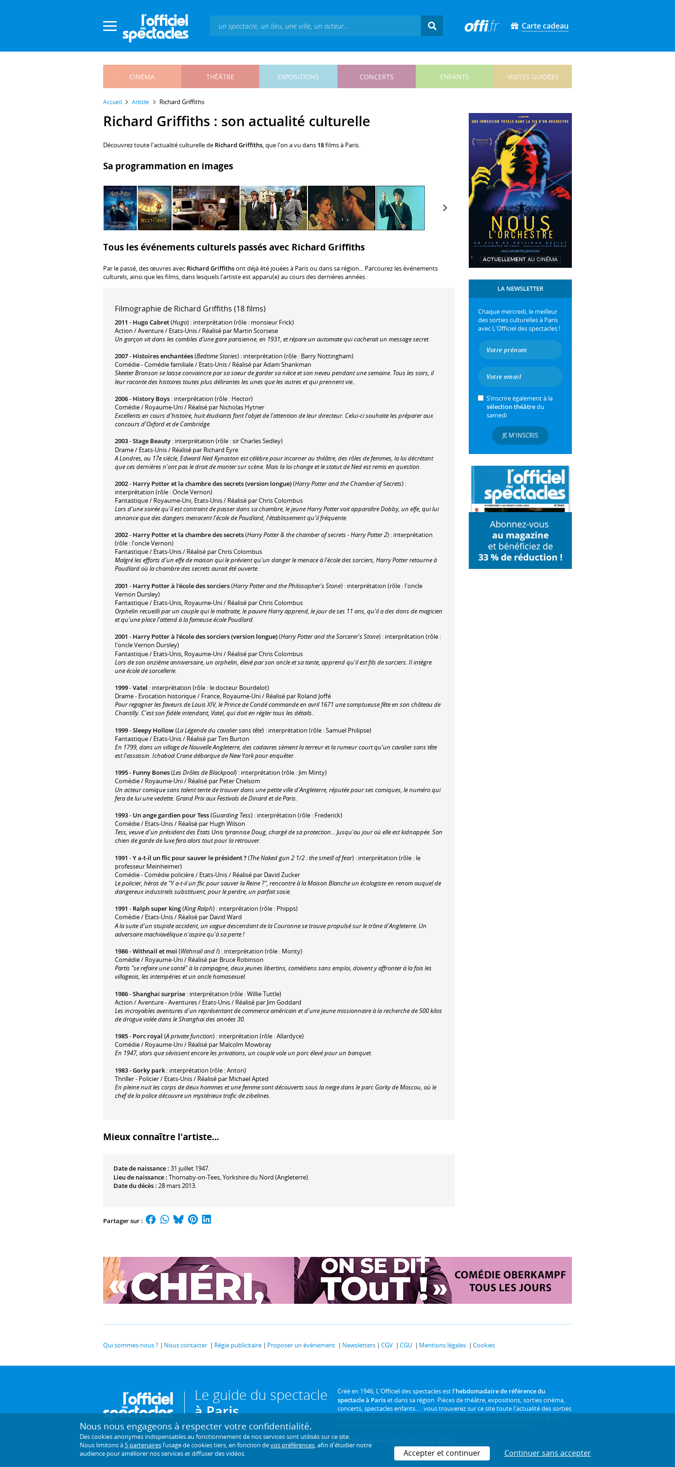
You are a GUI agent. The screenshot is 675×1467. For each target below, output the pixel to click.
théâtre (220, 76)
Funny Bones (151, 772)
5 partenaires (143, 1445)
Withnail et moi (155, 951)
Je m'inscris (520, 435)
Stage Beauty (152, 441)
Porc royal (148, 1036)
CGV (387, 1345)
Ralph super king (157, 908)
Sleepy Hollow (153, 730)
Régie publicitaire (238, 1345)
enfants (454, 76)
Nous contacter (185, 1345)
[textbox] (315, 25)
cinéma (142, 76)
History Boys (151, 398)
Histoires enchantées (163, 356)
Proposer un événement (301, 1345)
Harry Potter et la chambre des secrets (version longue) (212, 483)
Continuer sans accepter (547, 1453)
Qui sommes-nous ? (130, 1345)
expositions (298, 76)
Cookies (484, 1345)
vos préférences (292, 1445)
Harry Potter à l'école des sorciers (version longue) (205, 636)
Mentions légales (442, 1345)
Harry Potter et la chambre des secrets (188, 534)
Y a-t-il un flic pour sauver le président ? (190, 858)
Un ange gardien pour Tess (171, 815)
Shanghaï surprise (159, 994)
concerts (377, 76)
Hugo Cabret (151, 322)
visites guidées (533, 76)
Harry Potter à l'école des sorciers (181, 586)
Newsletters (358, 1345)
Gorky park (149, 1070)
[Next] (444, 207)
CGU (406, 1345)
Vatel (140, 687)
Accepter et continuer (442, 1453)
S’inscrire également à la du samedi (520, 406)
